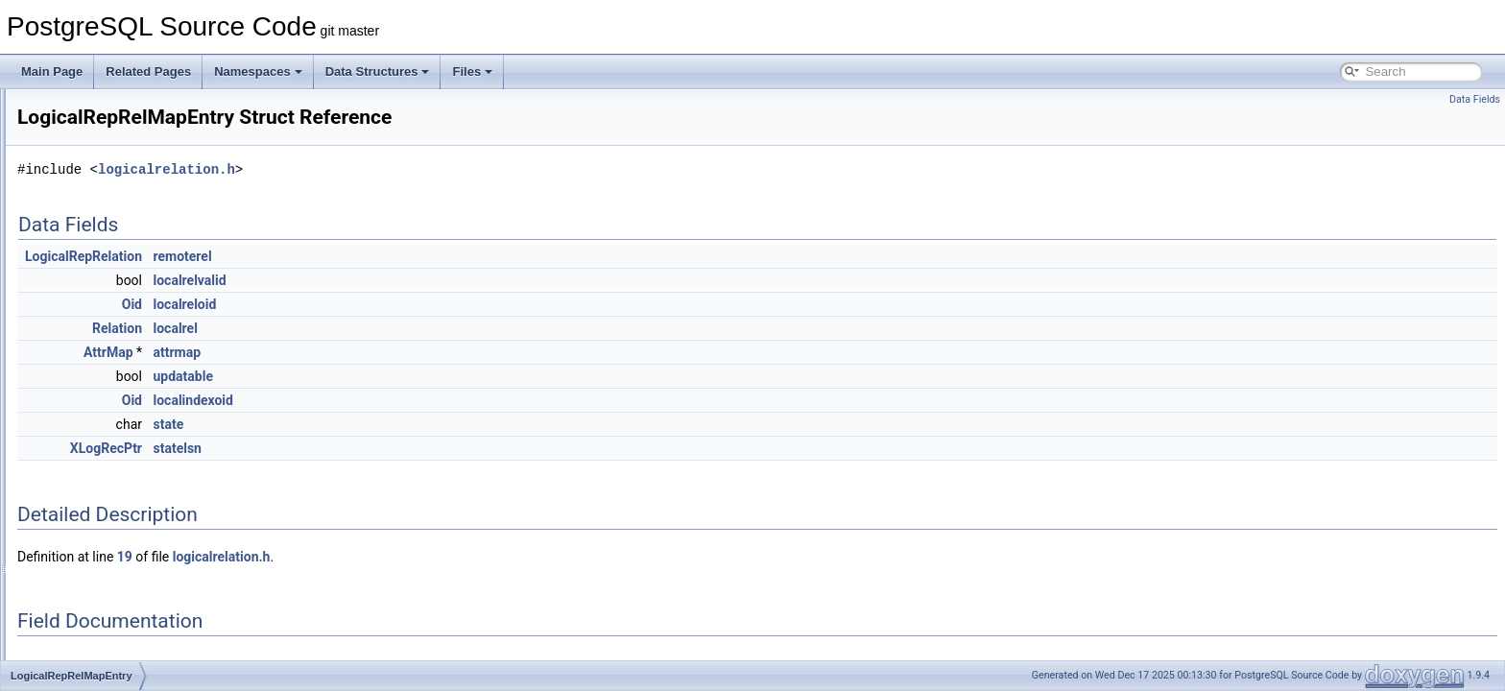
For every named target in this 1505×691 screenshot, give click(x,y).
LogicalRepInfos (104, 299)
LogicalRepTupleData (118, 468)
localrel (415, 328)
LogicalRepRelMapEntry (125, 384)
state (408, 424)
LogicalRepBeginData (119, 194)
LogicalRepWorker (110, 510)
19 (364, 556)
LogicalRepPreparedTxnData (137, 341)
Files (472, 71)
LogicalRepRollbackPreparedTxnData (159, 405)
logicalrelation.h (406, 169)
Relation (357, 328)
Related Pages (148, 71)
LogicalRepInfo (101, 278)
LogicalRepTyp (101, 489)
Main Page (52, 71)
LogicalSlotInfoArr (109, 574)
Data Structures (377, 71)
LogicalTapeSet (102, 616)
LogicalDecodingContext (125, 151)
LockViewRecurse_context (131, 130)
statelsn (417, 448)
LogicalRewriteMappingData (135, 531)
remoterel (422, 256)
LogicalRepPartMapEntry (127, 320)
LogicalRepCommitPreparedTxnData (157, 236)
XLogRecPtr (346, 448)
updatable (422, 376)
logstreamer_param (113, 658)
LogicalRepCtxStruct (115, 257)
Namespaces (258, 71)
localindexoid (432, 400)
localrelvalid (429, 280)
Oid (372, 304)
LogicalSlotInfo (101, 553)
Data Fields (1474, 99)
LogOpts (85, 637)
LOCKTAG (90, 109)
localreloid (424, 304)
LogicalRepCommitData (124, 215)
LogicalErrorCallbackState (130, 172)
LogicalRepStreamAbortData (136, 447)
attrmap (417, 352)
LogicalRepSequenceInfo (127, 426)
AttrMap (348, 352)
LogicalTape (94, 595)
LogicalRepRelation (113, 362)
